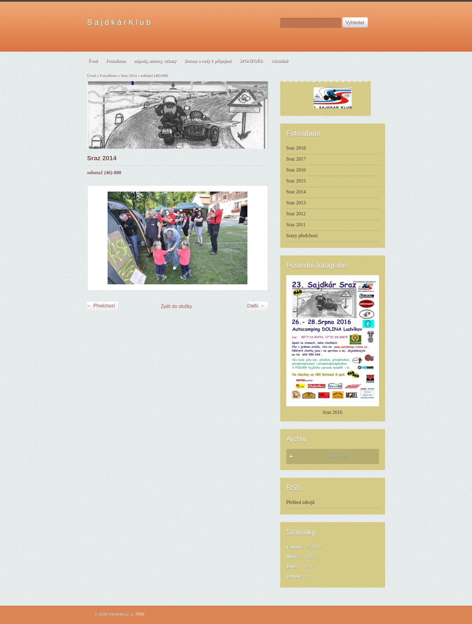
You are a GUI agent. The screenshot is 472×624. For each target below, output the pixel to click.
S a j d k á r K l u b (119, 22)
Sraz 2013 (296, 202)
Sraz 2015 (296, 180)
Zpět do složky (176, 306)
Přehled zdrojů (300, 502)
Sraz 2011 (296, 224)
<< (292, 458)
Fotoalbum (108, 75)
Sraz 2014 (129, 75)
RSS (140, 614)
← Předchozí (101, 305)
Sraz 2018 (296, 148)
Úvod (91, 75)
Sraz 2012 (296, 213)
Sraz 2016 (296, 169)
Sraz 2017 (296, 158)
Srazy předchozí (302, 235)
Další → (256, 305)
